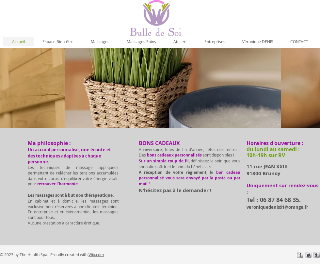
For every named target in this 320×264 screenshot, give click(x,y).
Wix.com (96, 254)
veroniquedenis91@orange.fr (277, 207)
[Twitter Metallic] (308, 255)
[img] (173, 88)
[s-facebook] (300, 255)
